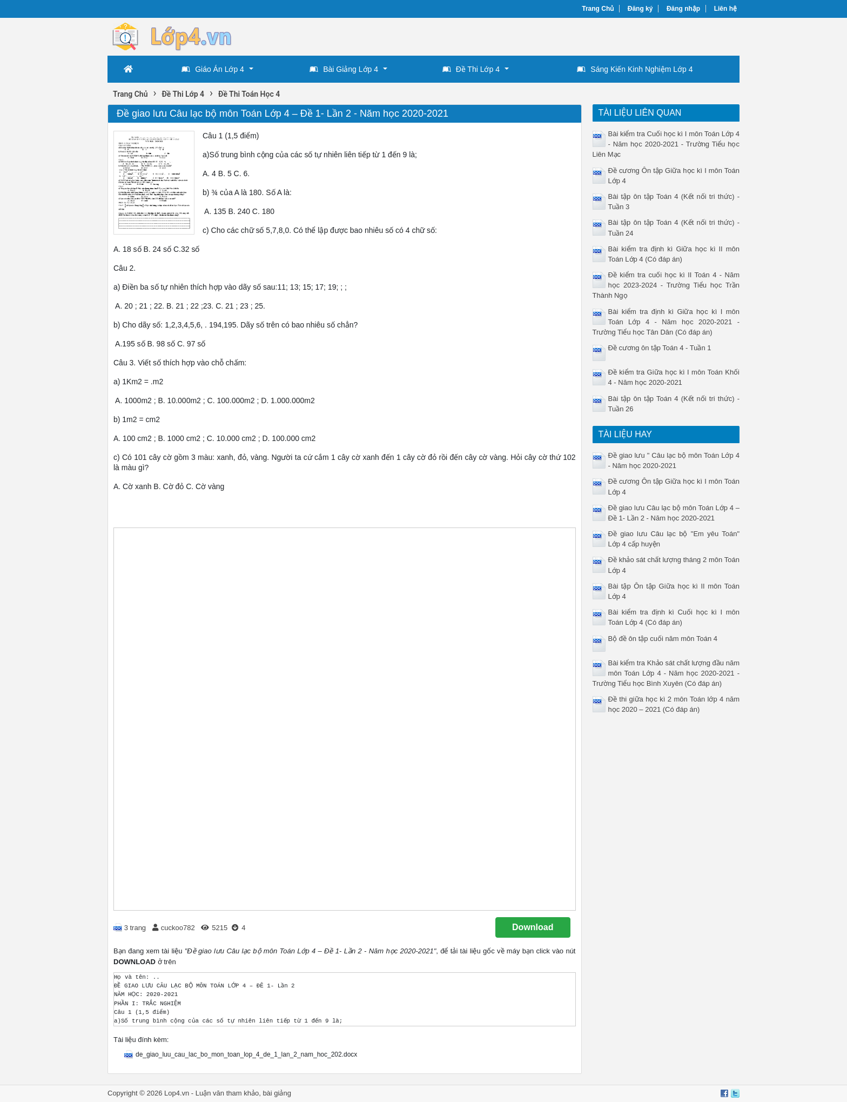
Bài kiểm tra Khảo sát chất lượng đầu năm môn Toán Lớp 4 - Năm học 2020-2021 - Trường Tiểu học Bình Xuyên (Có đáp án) (666, 673)
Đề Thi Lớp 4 (471, 69)
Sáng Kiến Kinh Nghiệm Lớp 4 (635, 69)
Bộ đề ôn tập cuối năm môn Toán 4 (662, 639)
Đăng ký (640, 8)
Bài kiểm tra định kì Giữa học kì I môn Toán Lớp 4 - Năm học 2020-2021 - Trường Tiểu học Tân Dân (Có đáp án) (666, 322)
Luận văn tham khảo (227, 1093)
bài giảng (277, 1093)
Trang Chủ (598, 8)
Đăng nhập (683, 8)
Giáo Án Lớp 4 (213, 69)
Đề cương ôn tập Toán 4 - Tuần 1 (659, 348)
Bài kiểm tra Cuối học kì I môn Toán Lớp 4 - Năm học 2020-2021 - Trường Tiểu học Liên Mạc (666, 144)
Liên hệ (725, 8)
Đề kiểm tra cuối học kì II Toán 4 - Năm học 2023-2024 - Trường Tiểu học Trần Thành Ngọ (666, 285)
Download (532, 927)
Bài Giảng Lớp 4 (344, 69)
